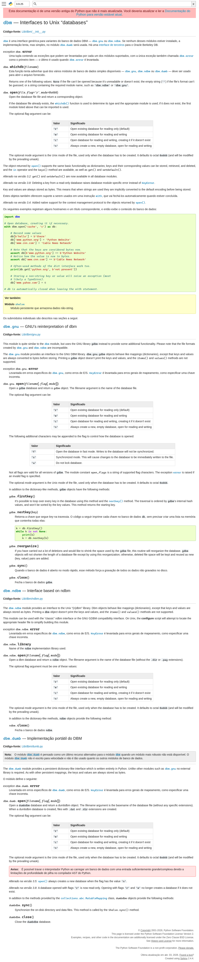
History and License (161, 941)
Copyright (145, 930)
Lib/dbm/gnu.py (31, 334)
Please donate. (186, 948)
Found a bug (186, 955)
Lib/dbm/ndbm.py (32, 598)
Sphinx (183, 958)
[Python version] (22, 4)
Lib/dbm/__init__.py (33, 31)
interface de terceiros (111, 44)
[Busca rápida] (114, 4)
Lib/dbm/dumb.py (32, 746)
